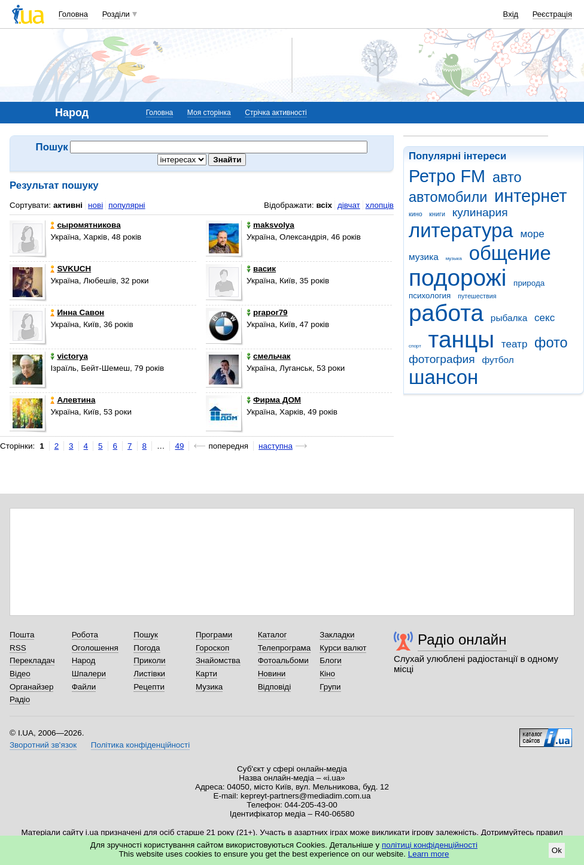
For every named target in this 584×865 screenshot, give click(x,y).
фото (551, 342)
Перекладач (32, 660)
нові (95, 205)
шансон (443, 377)
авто (507, 177)
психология (430, 295)
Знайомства (218, 660)
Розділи (116, 14)
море (532, 234)
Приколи (149, 660)
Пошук (145, 634)
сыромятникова (85, 224)
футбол (497, 360)
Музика (209, 686)
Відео (20, 673)
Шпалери (89, 673)
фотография (442, 359)
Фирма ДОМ (274, 399)
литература (461, 230)
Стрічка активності (275, 112)
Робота (85, 634)
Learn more (428, 853)
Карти (206, 673)
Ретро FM (447, 176)
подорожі (457, 278)
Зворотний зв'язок (43, 744)
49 (179, 445)
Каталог (272, 634)
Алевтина (72, 399)
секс (544, 317)
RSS (18, 647)
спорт (415, 346)
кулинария (480, 212)
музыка (454, 258)
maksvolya (270, 224)
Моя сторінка (209, 112)
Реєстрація (552, 14)
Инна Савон (77, 312)
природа (529, 283)
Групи (330, 686)
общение (510, 253)
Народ (84, 660)
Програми (214, 634)
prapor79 (267, 312)
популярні (126, 205)
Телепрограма (284, 647)
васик (261, 268)
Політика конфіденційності (140, 744)
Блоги (331, 660)
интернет (530, 195)
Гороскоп (212, 647)
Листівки (149, 673)
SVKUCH (70, 268)
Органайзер (31, 686)
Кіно (327, 673)
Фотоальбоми (283, 660)
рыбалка (509, 318)
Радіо (20, 699)
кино (415, 213)
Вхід (511, 14)
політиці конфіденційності (429, 844)
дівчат (348, 205)
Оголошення (95, 647)
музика (424, 257)
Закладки (337, 634)
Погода (146, 647)
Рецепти (149, 686)
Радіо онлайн (462, 639)
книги (437, 213)
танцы (461, 339)
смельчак (269, 356)
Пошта (22, 634)
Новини (272, 673)
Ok (557, 850)
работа (446, 313)
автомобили (448, 197)
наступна (275, 445)
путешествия (477, 296)
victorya (69, 356)
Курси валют (343, 647)
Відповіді (274, 686)
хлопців (380, 205)
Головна (73, 14)
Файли (84, 686)
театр (514, 344)
